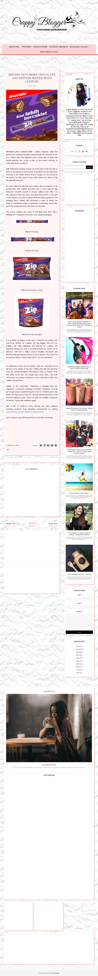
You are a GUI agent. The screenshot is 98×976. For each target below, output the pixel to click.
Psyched (26, 47)
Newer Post (10, 524)
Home (33, 523)
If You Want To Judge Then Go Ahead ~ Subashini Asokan (79, 534)
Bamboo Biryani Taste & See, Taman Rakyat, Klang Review (79, 409)
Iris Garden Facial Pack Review (79, 574)
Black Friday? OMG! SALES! (79, 493)
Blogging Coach (78, 47)
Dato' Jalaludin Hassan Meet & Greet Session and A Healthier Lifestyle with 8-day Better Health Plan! (79, 324)
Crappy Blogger (55, 973)
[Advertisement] (31, 546)
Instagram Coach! (49, 765)
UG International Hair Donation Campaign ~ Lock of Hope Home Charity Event (79, 451)
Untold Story (40, 47)
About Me (14, 47)
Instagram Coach (49, 52)
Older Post (53, 524)
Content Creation (58, 47)
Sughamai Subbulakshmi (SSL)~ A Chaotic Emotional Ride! (79, 367)
